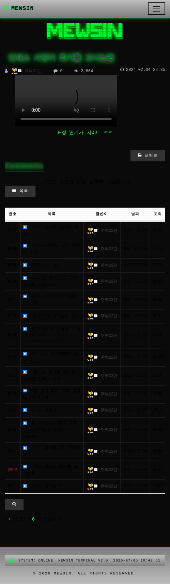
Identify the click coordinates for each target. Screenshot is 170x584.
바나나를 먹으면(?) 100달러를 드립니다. (50, 281)
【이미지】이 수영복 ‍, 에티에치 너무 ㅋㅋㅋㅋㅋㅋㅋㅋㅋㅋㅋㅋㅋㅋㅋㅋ (51, 335)
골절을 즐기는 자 (43, 486)
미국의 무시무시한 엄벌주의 (51, 451)
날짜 (135, 214)
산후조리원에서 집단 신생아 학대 (51, 249)
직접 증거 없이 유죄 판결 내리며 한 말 (51, 394)
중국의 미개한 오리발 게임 (50, 230)
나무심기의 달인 (42, 265)
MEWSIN (19, 8)
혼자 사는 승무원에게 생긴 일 (50, 357)
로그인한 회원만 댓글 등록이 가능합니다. (85, 181)
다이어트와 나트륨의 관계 (51, 316)
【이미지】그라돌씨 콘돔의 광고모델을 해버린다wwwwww (50, 430)
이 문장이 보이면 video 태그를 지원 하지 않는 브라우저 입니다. (66, 100)
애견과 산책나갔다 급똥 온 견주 (49, 299)
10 (51, 519)
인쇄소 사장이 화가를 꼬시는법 (50, 470)
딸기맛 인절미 (40, 410)
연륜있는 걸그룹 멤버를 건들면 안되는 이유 (49, 375)
